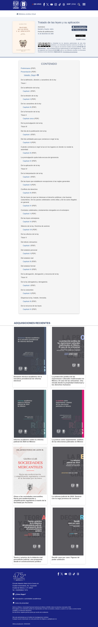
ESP (68, 4)
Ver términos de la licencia (70, 52)
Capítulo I (26, 91)
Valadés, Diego (30, 75)
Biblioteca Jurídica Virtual (26, 14)
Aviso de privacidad (21, 603)
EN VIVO (36, 4)
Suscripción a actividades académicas (27, 599)
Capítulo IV (27, 161)
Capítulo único (28, 119)
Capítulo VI (27, 222)
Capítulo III (27, 107)
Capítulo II (27, 99)
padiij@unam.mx (52, 619)
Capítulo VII (27, 230)
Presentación (26, 72)
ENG (74, 4)
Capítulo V (27, 214)
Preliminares (25, 68)
